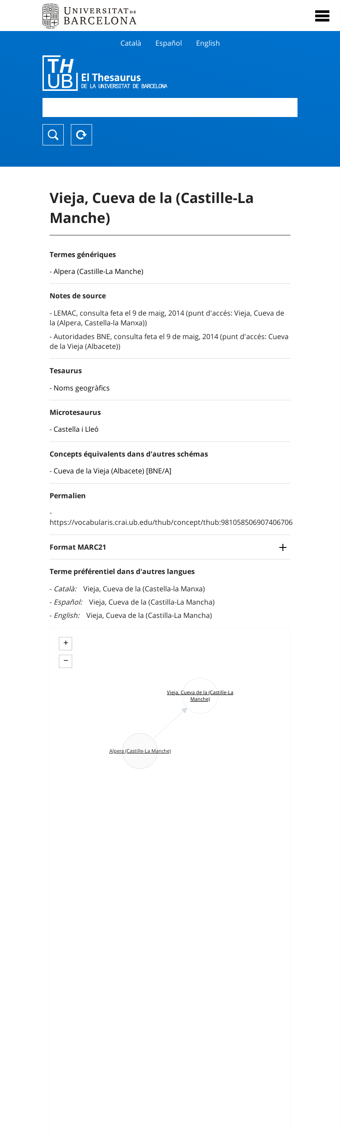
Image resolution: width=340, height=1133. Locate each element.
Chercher (53, 134)
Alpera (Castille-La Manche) (98, 271)
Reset (81, 134)
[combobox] (170, 107)
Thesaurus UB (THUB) (131, 73)
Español (168, 43)
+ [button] (65, 643)
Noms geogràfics (82, 388)
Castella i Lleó (76, 429)
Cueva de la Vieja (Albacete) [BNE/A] (112, 471)
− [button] (65, 660)
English (208, 43)
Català (130, 43)
